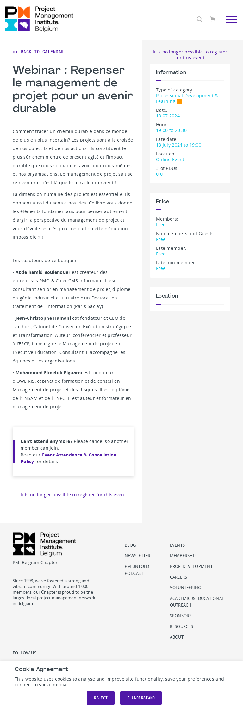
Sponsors (181, 616)
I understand (141, 698)
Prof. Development (191, 566)
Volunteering (185, 587)
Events (177, 545)
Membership (183, 555)
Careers (178, 577)
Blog (130, 545)
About (177, 637)
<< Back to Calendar (38, 51)
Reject (101, 698)
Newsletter (138, 555)
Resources (181, 626)
